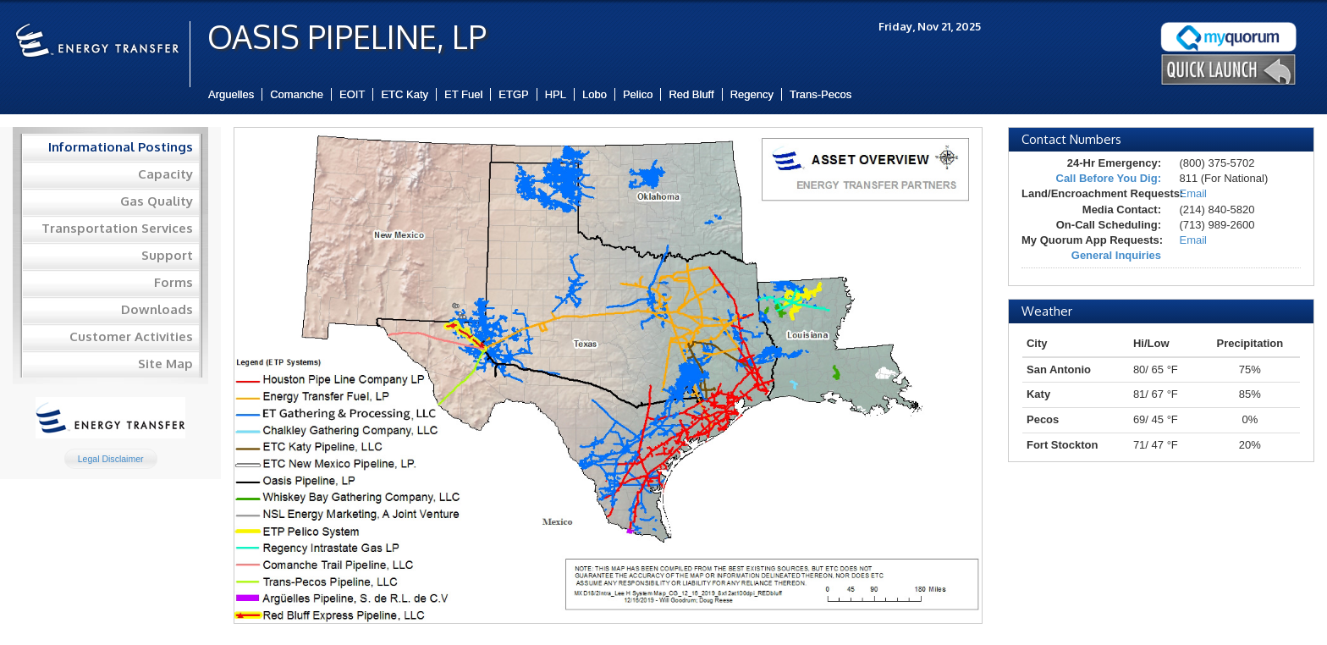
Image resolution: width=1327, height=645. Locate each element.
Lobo (594, 94)
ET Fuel (463, 94)
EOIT (352, 94)
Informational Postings (120, 147)
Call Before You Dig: (1108, 178)
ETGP (513, 94)
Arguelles (231, 94)
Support (167, 255)
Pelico (637, 94)
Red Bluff (691, 94)
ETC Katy (404, 94)
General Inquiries (1116, 255)
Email (1193, 193)
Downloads (157, 309)
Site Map (165, 364)
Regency (752, 94)
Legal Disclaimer (111, 459)
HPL (555, 94)
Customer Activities (131, 336)
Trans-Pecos (820, 94)
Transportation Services (117, 228)
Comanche (296, 94)
